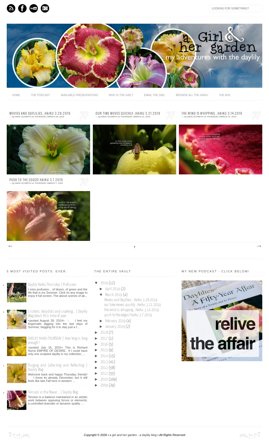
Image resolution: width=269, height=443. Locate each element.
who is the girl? (121, 95)
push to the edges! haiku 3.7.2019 (36, 180)
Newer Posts (10, 246)
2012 (104, 368)
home (16, 95)
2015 (104, 350)
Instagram (45, 8)
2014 (104, 356)
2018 (104, 333)
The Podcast (40, 95)
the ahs (225, 95)
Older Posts (258, 246)
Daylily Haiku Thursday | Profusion (52, 285)
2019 (104, 283)
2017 (104, 338)
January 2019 (115, 327)
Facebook (22, 8)
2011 (104, 373)
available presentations (79, 95)
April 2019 (113, 289)
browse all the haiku (192, 95)
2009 (104, 385)
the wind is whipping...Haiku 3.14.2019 (212, 113)
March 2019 (114, 295)
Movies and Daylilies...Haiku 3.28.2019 (39, 113)
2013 (104, 362)
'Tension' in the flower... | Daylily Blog (53, 392)
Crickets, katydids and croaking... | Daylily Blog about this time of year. (57, 314)
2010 (104, 379)
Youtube (33, 8)
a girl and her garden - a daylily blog (133, 435)
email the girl (154, 95)
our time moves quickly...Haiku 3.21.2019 (127, 113)
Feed (11, 8)
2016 (104, 344)
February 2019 (115, 321)
